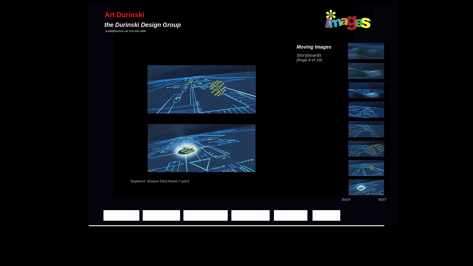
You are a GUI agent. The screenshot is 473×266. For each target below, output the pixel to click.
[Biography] (290, 215)
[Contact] (326, 215)
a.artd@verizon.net (116, 31)
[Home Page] (121, 215)
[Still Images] (161, 215)
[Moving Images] (205, 215)
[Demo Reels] (250, 215)
